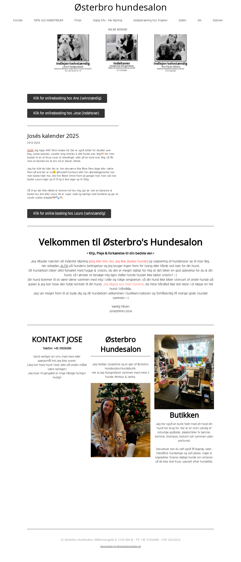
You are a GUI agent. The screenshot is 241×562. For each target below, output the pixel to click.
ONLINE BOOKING (117, 29)
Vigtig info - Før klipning (107, 20)
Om (199, 20)
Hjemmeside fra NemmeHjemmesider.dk (120, 546)
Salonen (218, 20)
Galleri (182, 20)
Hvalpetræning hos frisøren (150, 20)
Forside (17, 20)
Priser (78, 20)
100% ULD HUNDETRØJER (48, 20)
